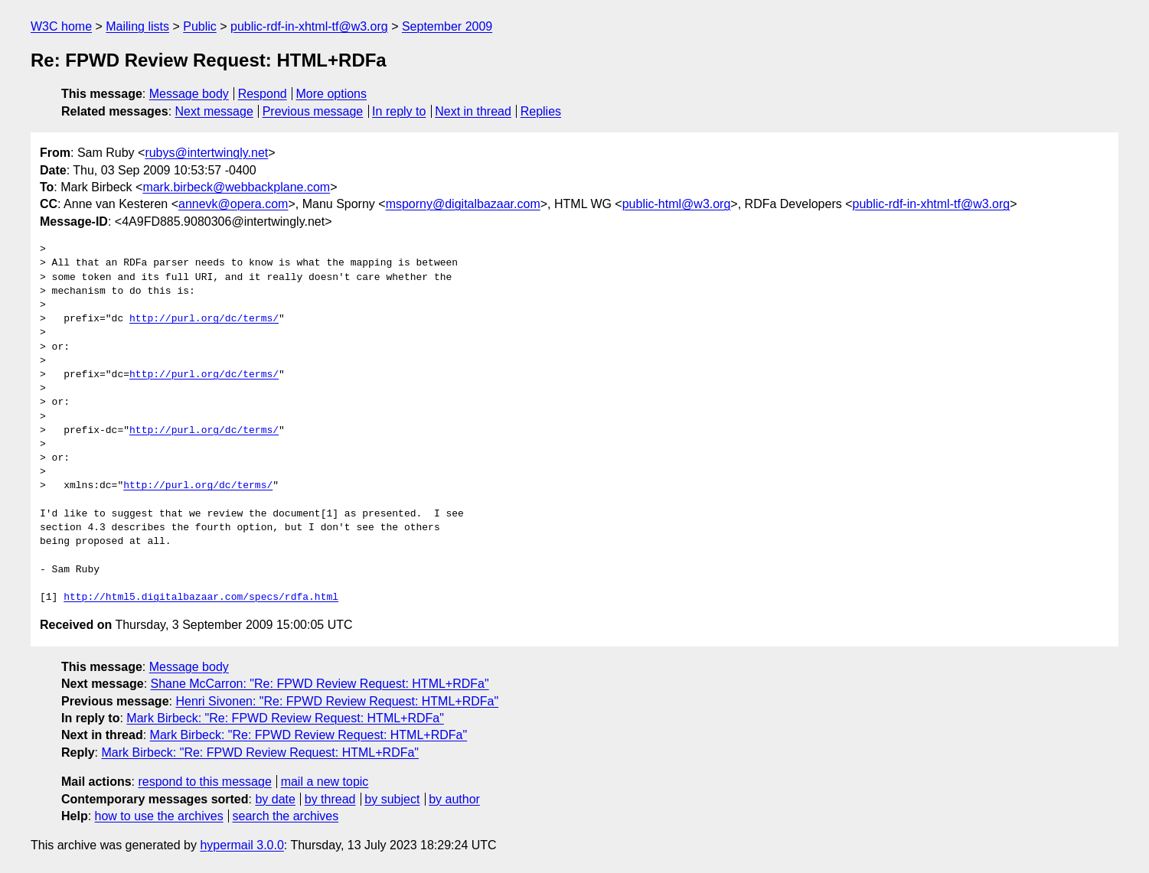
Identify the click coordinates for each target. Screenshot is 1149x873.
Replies (541, 111)
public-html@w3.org (676, 203)
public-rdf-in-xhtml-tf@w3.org (309, 26)
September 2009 (447, 26)
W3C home (61, 26)
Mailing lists (137, 26)
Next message (214, 111)
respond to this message (204, 781)
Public (200, 26)
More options (331, 93)
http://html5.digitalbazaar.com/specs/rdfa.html (201, 597)
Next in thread (473, 111)
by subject (391, 799)
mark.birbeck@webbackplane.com (236, 187)
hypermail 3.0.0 (241, 845)
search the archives (286, 816)
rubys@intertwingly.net (206, 152)
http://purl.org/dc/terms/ (204, 319)
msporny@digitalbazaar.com (463, 203)
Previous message (313, 111)
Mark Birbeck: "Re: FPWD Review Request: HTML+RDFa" (285, 718)
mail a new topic (325, 781)
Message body (189, 93)
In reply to (399, 111)
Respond (262, 93)
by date (275, 799)
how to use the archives (159, 816)
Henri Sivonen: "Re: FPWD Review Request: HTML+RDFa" (336, 701)
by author (454, 799)
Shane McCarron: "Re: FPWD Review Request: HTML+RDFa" (320, 683)
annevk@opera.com (233, 203)
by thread (330, 799)
